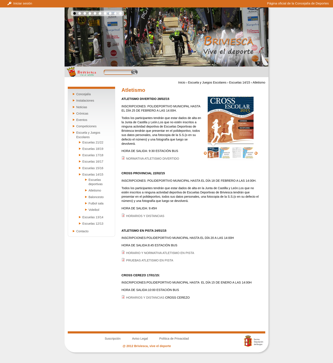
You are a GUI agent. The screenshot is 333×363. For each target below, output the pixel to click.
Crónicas (82, 113)
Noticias (81, 107)
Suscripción (113, 338)
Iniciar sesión (22, 3)
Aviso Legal (140, 338)
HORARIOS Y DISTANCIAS (145, 216)
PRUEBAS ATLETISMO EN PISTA (149, 260)
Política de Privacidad (174, 338)
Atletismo (95, 190)
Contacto (82, 231)
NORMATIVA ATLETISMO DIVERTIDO (152, 158)
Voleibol (94, 209)
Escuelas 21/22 (92, 142)
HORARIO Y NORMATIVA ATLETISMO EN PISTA (160, 253)
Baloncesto (96, 197)
